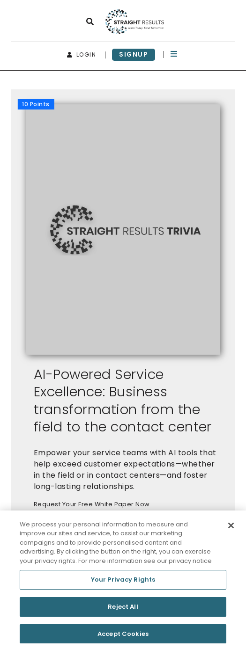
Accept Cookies (123, 636)
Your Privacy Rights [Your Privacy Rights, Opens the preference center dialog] (123, 582)
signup (133, 54)
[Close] (231, 528)
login (82, 54)
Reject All (123, 609)
